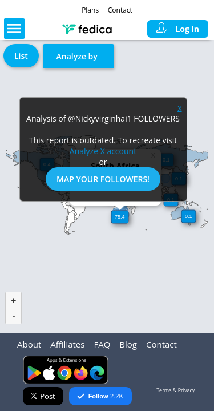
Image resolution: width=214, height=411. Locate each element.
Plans (90, 10)
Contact (120, 10)
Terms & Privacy (175, 390)
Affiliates (67, 344)
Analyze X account (103, 151)
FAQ (102, 344)
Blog (128, 344)
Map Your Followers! (103, 179)
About (29, 344)
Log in (177, 29)
